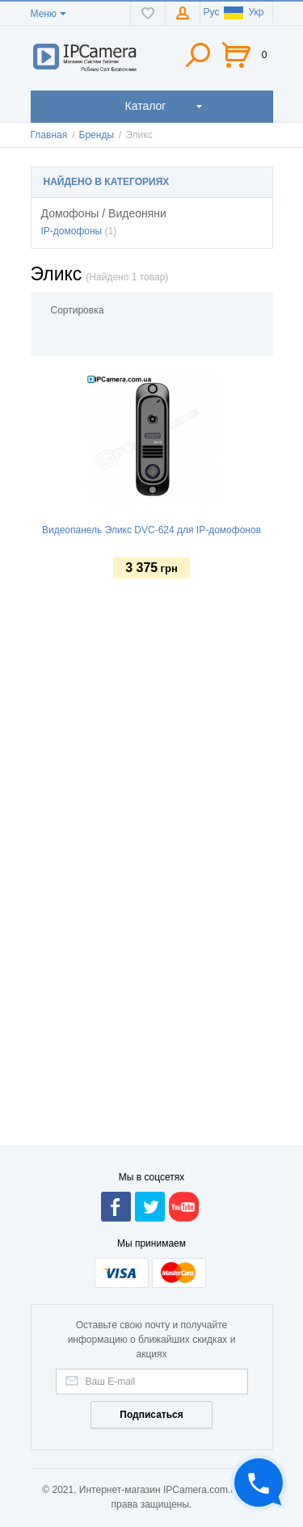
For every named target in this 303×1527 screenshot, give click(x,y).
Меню (44, 13)
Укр (243, 12)
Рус (212, 12)
